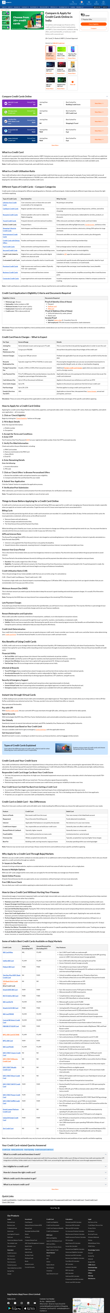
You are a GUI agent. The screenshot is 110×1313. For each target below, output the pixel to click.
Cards (9, 7)
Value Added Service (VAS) (14, 1268)
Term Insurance (11, 1262)
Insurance (16, 7)
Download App (92, 1267)
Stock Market (33, 7)
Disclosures (91, 1278)
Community (91, 1270)
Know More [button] (49, 58)
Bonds (26, 1261)
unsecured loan (41, 729)
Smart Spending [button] (29, 1149)
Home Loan (10, 1231)
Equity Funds (28, 1246)
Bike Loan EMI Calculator (72, 1228)
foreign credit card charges (73, 368)
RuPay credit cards (12, 711)
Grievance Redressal (93, 1237)
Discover (90, 1253)
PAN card (51, 309)
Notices (90, 1240)
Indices (48, 1261)
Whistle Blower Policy (94, 1243)
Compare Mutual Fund (31, 1240)
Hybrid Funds (28, 1252)
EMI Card (49, 1235)
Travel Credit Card (91, 1200)
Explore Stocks (50, 1264)
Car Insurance (11, 1256)
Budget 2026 (91, 1262)
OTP (27, 440)
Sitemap (90, 1275)
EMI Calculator (70, 1273)
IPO (47, 1258)
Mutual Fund (28, 1228)
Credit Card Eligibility (9, 1200)
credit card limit (10, 634)
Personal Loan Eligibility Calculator (75, 1249)
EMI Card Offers (50, 1244)
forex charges (91, 391)
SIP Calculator (69, 1264)
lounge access (89, 225)
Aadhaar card (52, 306)
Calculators (79, 7)
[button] (103, 3)
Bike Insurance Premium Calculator (75, 1234)
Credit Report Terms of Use (95, 1225)
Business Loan (11, 1225)
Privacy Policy (92, 1228)
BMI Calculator (70, 1270)
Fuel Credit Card (78, 1200)
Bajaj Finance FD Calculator (73, 1243)
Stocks (48, 1255)
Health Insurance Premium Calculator (76, 1237)
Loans (3, 7)
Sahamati (90, 1259)
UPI (65, 254)
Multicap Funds (29, 1258)
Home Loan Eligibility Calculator (74, 1252)
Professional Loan (12, 1228)
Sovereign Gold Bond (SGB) (32, 1231)
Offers (90, 1273)
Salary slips (58, 320)
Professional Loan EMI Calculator (74, 1279)
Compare (94, 28)
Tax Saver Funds (29, 1255)
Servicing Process (92, 1234)
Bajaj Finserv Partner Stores (53, 1247)
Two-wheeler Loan (12, 1243)
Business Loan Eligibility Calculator (75, 1258)
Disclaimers (91, 1231)
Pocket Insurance (12, 1265)
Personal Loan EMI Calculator (73, 1222)
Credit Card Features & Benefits (54, 1228)
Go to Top (53, 1208)
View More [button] (55, 1189)
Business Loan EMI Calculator (73, 1255)
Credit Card (50, 1219)
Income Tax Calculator (71, 1246)
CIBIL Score (53, 7)
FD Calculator (69, 1240)
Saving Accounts (29, 1264)
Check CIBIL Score (8, 1202)
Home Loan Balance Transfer (15, 1240)
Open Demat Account (52, 1273)
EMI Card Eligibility (51, 1238)
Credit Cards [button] (6, 1149)
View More (55, 145)
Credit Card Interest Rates (26, 1200)
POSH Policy (91, 1246)
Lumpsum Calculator (71, 1267)
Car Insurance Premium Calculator (75, 1231)
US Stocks (27, 1237)
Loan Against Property (13, 1234)
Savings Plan (10, 1271)
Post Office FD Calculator (72, 1261)
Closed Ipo (49, 1270)
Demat (27, 1234)
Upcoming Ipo (50, 1267)
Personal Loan (11, 1222)
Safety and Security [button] (17, 1149)
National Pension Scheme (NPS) (33, 1225)
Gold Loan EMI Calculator (72, 1276)
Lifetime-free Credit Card (44, 1200)
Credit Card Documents (52, 1225)
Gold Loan (10, 1237)
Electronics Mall (43, 7)
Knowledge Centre (63, 7)
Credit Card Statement (52, 1231)
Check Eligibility (94, 24)
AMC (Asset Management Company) (34, 1243)
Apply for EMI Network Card (54, 1241)
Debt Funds (28, 1249)
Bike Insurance (11, 1259)
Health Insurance (11, 1253)
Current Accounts (30, 1267)
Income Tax (91, 1256)
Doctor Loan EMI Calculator (73, 1282)
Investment (24, 7)
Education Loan (11, 1246)
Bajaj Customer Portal (52, 1250)
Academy (73, 7)
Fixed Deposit (28, 1222)
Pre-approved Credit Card (63, 1200)
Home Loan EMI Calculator (73, 1225)
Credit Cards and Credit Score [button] (44, 1149)
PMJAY (9, 1274)
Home (2, 9)
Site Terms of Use (92, 1222)
